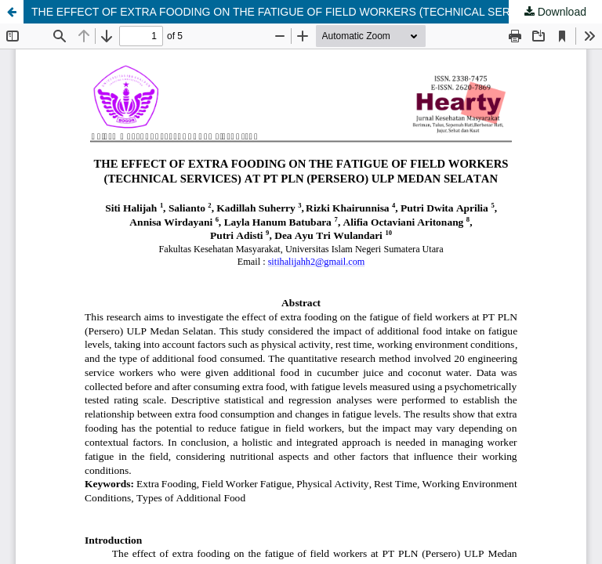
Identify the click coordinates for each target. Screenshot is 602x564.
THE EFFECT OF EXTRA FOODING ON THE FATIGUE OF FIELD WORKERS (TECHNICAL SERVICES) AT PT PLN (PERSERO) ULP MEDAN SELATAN (316, 11)
